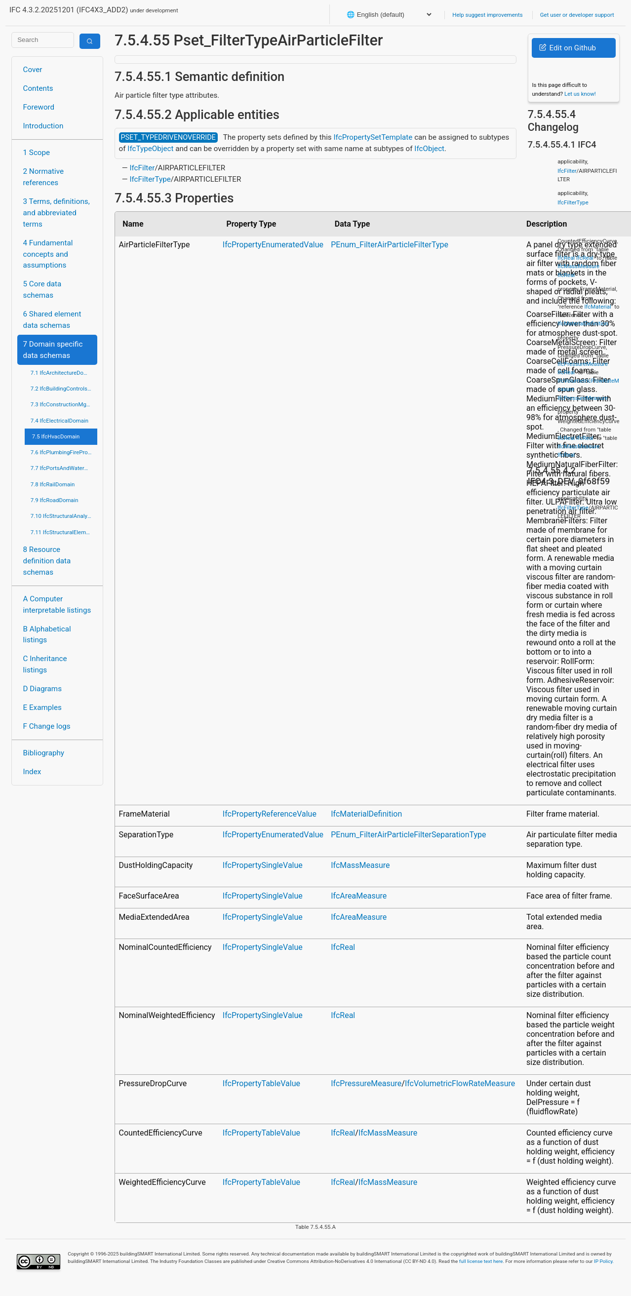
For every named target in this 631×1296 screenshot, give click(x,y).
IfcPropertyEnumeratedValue (273, 244)
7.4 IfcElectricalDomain (59, 420)
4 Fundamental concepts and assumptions (48, 254)
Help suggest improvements (487, 14)
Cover (32, 69)
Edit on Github (567, 47)
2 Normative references (43, 177)
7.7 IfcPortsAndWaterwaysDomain (64, 468)
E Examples (42, 707)
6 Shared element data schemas (52, 320)
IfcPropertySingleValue (263, 865)
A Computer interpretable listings (57, 604)
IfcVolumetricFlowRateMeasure (460, 1083)
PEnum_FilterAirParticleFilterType (389, 244)
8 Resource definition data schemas (47, 561)
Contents (38, 88)
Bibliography (43, 752)
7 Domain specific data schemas (53, 350)
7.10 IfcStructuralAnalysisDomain (64, 515)
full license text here (481, 1261)
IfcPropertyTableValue (261, 1083)
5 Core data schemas (42, 289)
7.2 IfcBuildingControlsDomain (64, 388)
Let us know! (580, 93)
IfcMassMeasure (360, 865)
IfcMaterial (597, 306)
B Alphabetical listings (47, 635)
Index (32, 771)
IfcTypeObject (150, 148)
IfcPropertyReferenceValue (269, 814)
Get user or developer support (577, 14)
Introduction (43, 125)
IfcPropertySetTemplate (372, 137)
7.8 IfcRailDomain (53, 484)
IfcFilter (142, 167)
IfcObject (429, 148)
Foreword (39, 107)
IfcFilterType (149, 179)
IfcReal (343, 947)
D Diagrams (42, 688)
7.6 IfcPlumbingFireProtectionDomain (64, 452)
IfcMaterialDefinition (366, 814)
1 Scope (36, 152)
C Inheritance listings (45, 664)
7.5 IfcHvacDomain (55, 436)
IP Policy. (604, 1261)
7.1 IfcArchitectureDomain (63, 372)
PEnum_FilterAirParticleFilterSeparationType (408, 834)
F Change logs (47, 726)
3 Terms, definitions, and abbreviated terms (56, 213)
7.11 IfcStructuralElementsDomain (64, 532)
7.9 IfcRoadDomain (55, 500)
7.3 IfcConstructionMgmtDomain (64, 404)
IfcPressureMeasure (366, 1083)
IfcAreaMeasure (359, 896)
